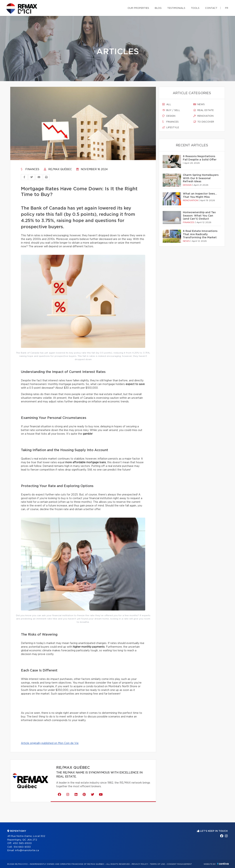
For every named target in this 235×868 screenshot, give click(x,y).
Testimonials (176, 8)
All (166, 104)
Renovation (203, 116)
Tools (195, 8)
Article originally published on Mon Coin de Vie (50, 743)
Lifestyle (170, 127)
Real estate (203, 110)
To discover (203, 122)
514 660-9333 (22, 847)
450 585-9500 (22, 843)
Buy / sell (171, 110)
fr (226, 8)
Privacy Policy (140, 864)
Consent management (179, 864)
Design (168, 116)
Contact (211, 8)
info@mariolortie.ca (27, 850)
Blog (158, 8)
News (199, 104)
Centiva (223, 864)
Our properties (138, 8)
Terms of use (157, 864)
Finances (30, 169)
